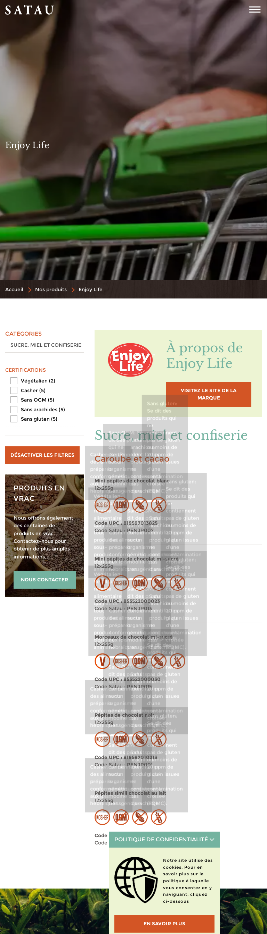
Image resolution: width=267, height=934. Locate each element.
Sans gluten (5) (39, 419)
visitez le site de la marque (208, 394)
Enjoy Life (91, 289)
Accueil (14, 289)
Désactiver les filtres (42, 455)
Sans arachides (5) (43, 409)
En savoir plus (164, 923)
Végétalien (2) (38, 381)
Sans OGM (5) (37, 400)
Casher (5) (33, 390)
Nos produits (51, 289)
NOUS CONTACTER (44, 580)
